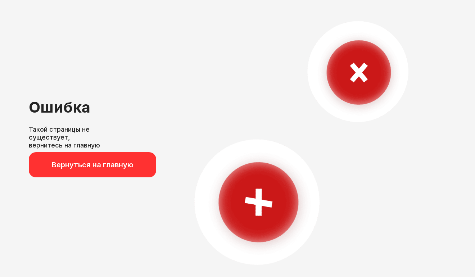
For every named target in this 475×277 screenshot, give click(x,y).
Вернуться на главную (93, 164)
